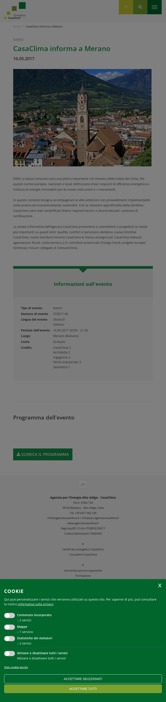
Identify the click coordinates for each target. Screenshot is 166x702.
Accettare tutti (83, 689)
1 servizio (25, 632)
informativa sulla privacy (35, 604)
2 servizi (24, 620)
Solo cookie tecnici (16, 667)
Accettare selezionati (83, 679)
